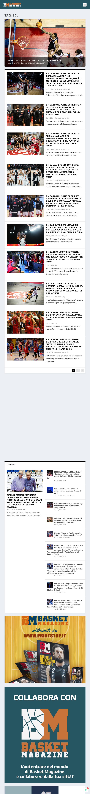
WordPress (41, 791)
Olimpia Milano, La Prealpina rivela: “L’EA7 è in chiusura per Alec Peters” (68, 453)
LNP (67, 414)
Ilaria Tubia (17, 63)
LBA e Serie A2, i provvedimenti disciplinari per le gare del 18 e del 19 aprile (67, 410)
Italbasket (19, 429)
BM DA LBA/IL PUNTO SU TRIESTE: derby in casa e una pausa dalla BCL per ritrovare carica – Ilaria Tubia (64, 316)
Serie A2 (72, 414)
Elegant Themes (20, 791)
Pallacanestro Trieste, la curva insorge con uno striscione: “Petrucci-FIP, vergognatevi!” (68, 425)
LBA (43, 63)
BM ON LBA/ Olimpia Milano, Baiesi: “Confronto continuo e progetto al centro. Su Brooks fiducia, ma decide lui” (64, 394)
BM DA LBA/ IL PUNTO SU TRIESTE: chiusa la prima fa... (35, 60)
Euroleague (66, 457)
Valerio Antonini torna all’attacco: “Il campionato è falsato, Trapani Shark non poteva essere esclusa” (68, 440)
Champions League (36, 63)
